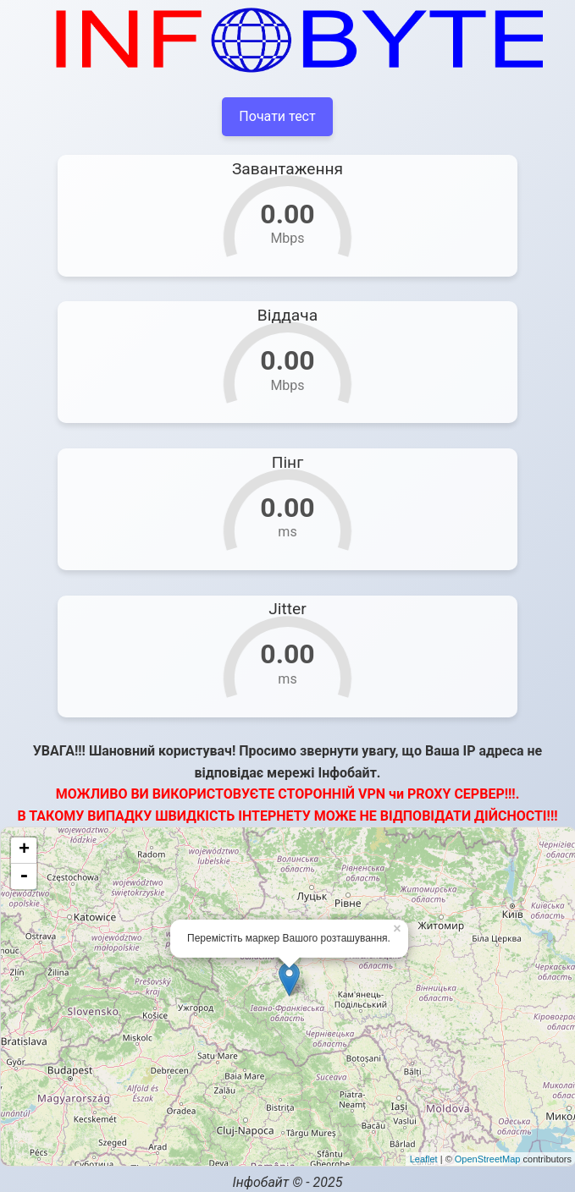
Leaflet (424, 1159)
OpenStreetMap (488, 1159)
